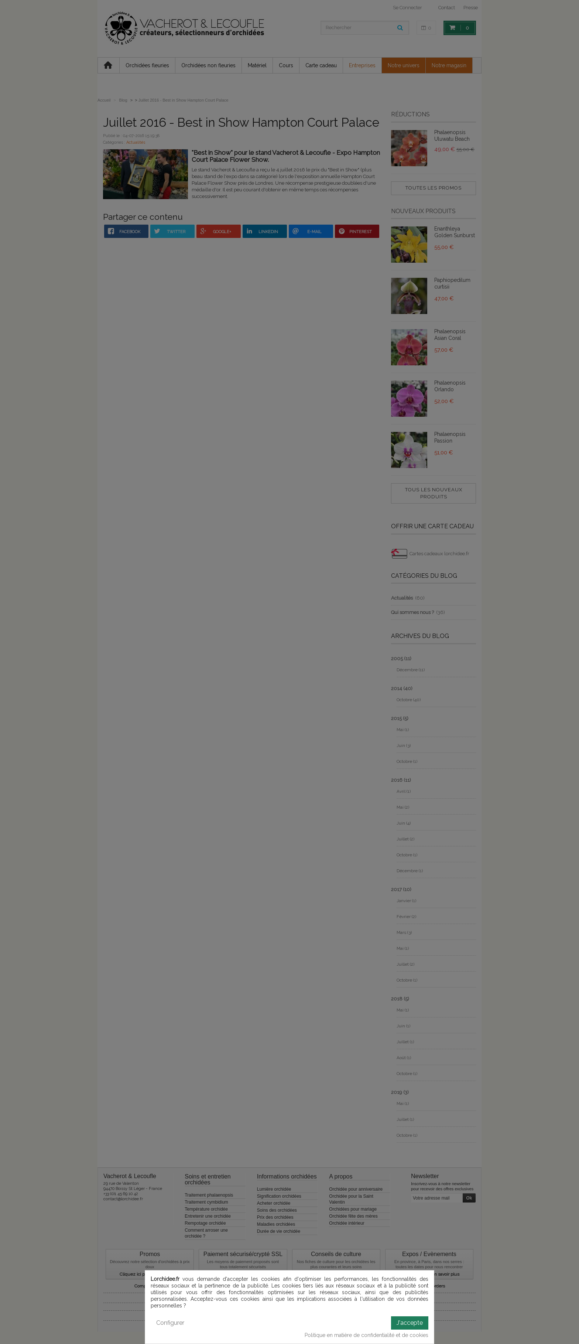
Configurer (170, 1322)
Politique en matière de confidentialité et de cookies (366, 1335)
